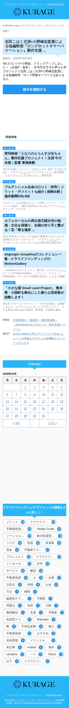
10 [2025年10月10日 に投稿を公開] (43, 394)
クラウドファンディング (43, 522)
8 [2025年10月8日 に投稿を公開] (25, 394)
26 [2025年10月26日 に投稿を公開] (61, 408)
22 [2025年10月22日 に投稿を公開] (25, 408)
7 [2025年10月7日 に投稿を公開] (16, 394)
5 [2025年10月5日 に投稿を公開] (61, 387)
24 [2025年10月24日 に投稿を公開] (43, 408)
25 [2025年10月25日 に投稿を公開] (52, 408)
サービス (15, 571)
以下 (12, 661)
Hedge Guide (49, 529)
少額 (51, 606)
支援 (36, 613)
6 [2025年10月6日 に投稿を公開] (7, 394)
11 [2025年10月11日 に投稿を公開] (52, 394)
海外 (54, 647)
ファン (24, 172)
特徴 (33, 585)
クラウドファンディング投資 (49, 557)
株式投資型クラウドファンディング (50, 536)
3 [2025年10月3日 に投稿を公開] (43, 387)
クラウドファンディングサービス (37, 661)
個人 (54, 626)
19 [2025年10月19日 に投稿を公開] (61, 401)
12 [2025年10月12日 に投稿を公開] (61, 394)
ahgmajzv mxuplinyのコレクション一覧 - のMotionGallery (32, 258)
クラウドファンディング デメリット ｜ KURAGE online (34, 695)
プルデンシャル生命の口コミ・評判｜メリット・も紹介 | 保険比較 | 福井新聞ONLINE (34, 191)
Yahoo (55, 654)
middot (35, 647)
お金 (51, 585)
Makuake (46, 619)
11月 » (52, 423)
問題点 (14, 606)
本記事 (14, 647)
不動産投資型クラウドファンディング (19, 529)
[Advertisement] (34, 113)
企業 (54, 578)
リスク (14, 543)
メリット (15, 522)
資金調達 (15, 640)
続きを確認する (34, 89)
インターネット (18, 564)
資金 (12, 550)
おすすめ (46, 633)
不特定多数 (32, 626)
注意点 (14, 585)
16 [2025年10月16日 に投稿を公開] (34, 401)
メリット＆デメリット (43, 640)
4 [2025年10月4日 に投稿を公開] (52, 387)
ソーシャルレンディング (19, 536)
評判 (43, 564)
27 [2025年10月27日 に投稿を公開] (7, 415)
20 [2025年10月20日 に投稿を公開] (7, 408)
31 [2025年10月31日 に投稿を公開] (43, 415)
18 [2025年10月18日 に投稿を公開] (52, 401)
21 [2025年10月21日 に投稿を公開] (16, 408)
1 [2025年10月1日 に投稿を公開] (25, 387)
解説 (36, 571)
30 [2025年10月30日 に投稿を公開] (34, 415)
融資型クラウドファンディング (19, 599)
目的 (33, 606)
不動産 (56, 613)
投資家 (53, 543)
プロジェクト (18, 557)
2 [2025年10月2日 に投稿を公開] (34, 387)
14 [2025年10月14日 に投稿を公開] (16, 401)
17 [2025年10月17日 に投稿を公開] (43, 401)
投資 (33, 543)
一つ (36, 654)
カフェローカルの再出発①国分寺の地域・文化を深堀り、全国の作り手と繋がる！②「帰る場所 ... (34, 225)
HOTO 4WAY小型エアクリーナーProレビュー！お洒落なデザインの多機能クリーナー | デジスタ (39, 338)
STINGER (57, 703)
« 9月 (16, 423)
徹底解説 (15, 613)
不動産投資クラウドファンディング (19, 633)
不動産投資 (17, 578)
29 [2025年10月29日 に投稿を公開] (25, 415)
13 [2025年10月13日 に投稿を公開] (7, 401)
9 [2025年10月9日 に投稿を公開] (34, 394)
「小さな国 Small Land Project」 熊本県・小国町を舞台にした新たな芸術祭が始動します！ (34, 292)
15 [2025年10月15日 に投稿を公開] (25, 401)
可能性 (44, 599)
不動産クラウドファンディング (37, 550)
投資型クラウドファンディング (19, 619)
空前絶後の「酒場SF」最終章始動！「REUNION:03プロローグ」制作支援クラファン (39, 324)
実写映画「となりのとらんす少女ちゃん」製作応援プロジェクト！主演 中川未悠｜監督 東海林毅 (33, 158)
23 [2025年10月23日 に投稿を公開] (34, 408)
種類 (30, 592)
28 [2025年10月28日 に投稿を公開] (16, 415)
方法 (12, 592)
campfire (15, 654)
